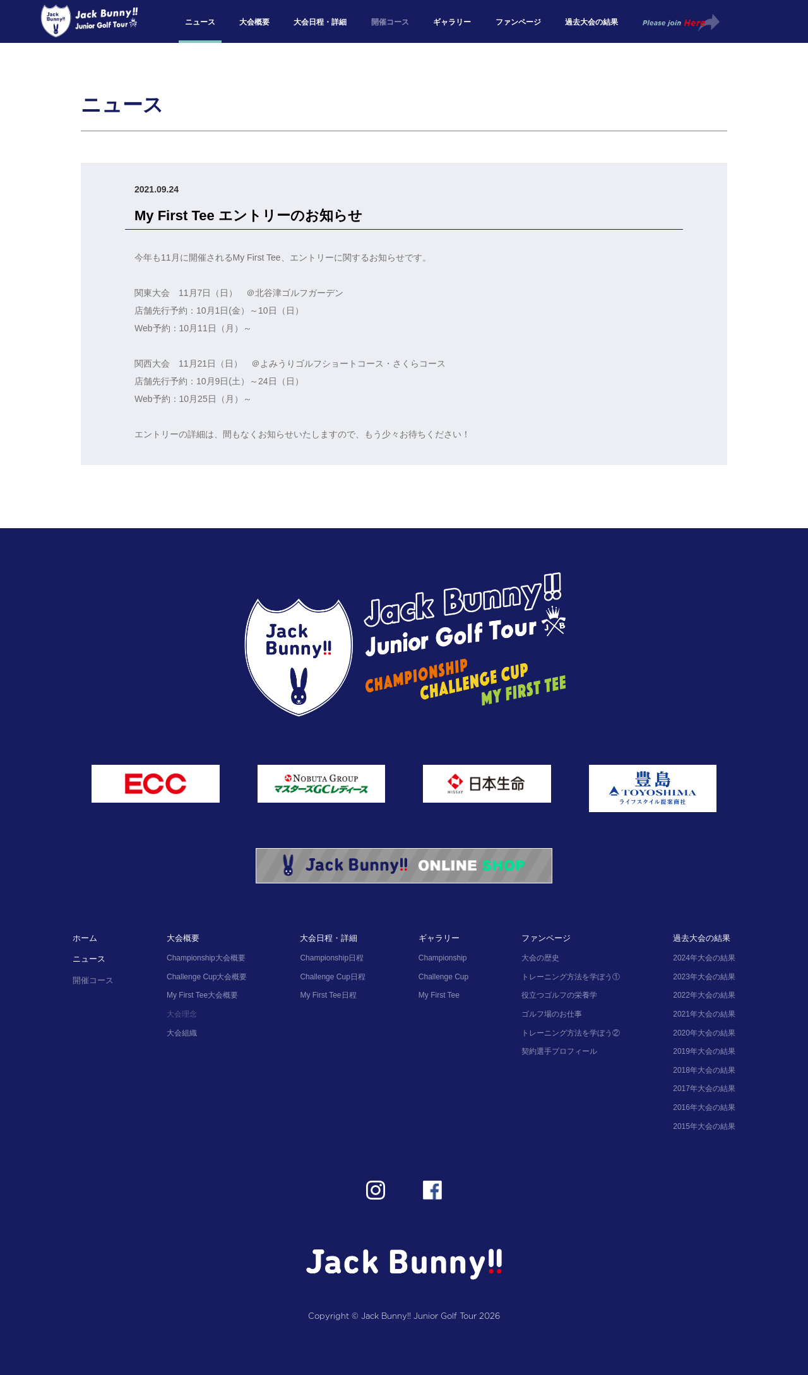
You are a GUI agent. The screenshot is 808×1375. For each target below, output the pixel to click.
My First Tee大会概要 (202, 995)
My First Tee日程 (328, 995)
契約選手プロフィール (559, 1051)
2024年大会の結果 (704, 957)
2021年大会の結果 (704, 1014)
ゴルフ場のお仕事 (551, 1014)
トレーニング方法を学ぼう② (570, 1033)
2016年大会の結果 (704, 1107)
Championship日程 (332, 957)
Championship (443, 957)
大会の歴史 (540, 957)
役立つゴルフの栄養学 (559, 995)
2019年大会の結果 (704, 1051)
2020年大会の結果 (704, 1033)
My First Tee (439, 995)
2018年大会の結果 (704, 1070)
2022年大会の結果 (704, 995)
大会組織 (182, 1033)
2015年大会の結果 (704, 1126)
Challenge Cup (443, 976)
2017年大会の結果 (704, 1088)
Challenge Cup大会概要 (207, 976)
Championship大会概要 (206, 957)
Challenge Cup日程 (332, 976)
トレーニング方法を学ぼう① (570, 976)
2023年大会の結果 (704, 976)
